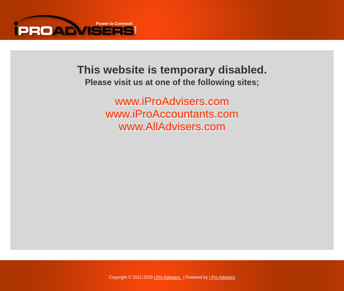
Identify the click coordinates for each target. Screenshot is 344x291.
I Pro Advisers (222, 277)
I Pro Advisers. (168, 277)
